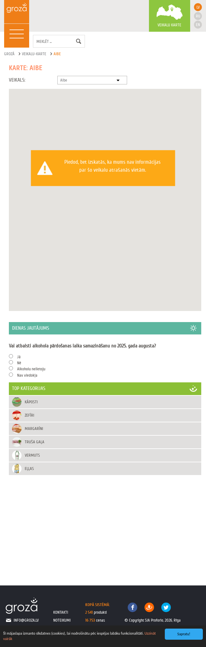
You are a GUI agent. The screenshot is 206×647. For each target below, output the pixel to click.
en (198, 24)
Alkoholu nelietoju (31, 368)
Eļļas (29, 468)
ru (198, 16)
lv (198, 7)
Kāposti (31, 401)
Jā (19, 356)
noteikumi (62, 620)
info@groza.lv (26, 620)
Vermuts (32, 455)
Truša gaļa (34, 441)
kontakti (60, 612)
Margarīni (34, 428)
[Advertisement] (105, 523)
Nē (19, 362)
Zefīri (29, 415)
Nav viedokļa (27, 375)
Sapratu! (183, 634)
